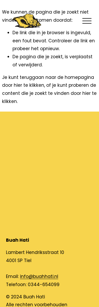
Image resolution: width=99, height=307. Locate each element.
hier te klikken (29, 85)
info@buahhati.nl (39, 276)
